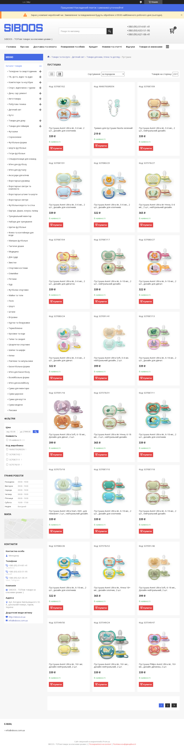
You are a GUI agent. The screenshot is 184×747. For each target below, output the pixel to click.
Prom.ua (106, 741)
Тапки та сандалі (17, 339)
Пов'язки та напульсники (21, 361)
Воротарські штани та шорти (23, 194)
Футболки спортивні (18, 289)
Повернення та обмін (73, 46)
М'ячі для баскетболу (19, 372)
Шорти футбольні (17, 148)
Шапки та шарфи (17, 350)
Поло (11, 300)
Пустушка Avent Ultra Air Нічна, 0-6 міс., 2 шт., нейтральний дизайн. (157, 205)
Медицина (14, 251)
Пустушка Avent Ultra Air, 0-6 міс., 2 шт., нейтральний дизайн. (157, 129)
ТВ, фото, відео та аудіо (21, 76)
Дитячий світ (78, 57)
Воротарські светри (18, 199)
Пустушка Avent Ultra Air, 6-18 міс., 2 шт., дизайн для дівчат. (157, 282)
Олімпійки (13, 273)
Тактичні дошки (16, 246)
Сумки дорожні (16, 393)
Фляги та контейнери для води (21, 234)
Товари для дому (17, 120)
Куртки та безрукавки (19, 322)
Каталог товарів (14, 65)
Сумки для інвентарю (19, 388)
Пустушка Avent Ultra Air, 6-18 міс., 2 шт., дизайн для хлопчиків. (157, 435)
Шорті (12, 306)
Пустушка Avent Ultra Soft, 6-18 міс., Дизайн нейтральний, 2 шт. (157, 588)
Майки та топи (16, 295)
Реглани (13, 279)
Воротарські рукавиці (19, 180)
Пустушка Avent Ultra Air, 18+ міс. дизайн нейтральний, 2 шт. (66, 665)
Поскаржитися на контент (100, 744)
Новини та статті (112, 46)
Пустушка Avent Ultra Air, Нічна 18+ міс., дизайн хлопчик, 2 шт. (112, 588)
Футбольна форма (18, 142)
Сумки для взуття (17, 399)
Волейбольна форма (19, 377)
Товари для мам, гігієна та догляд (103, 57)
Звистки (12, 262)
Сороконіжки (15, 137)
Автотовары (15, 98)
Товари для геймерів (19, 126)
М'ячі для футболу (18, 164)
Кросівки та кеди (17, 333)
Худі (10, 284)
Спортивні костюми (18, 268)
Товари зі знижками (150, 46)
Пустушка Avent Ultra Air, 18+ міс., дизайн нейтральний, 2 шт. (111, 665)
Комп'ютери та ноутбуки (21, 82)
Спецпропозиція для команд (22, 158)
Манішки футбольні (18, 240)
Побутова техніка (17, 104)
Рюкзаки (13, 410)
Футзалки (13, 131)
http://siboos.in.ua (17, 617)
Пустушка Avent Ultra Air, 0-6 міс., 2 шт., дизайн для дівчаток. (67, 282)
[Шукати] (110, 31)
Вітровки (13, 317)
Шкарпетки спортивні (19, 344)
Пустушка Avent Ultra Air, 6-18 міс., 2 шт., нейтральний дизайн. (112, 282)
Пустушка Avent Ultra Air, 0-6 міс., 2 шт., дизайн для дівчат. (67, 359)
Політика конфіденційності (124, 744)
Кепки (11, 355)
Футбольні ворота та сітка (22, 205)
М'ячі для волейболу (19, 382)
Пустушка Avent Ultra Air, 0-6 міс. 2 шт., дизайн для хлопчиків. (66, 129)
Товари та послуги (60, 57)
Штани (12, 311)
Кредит (93, 46)
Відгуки (130, 46)
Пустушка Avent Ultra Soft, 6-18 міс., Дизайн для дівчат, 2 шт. (67, 435)
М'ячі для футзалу (17, 169)
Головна (11, 46)
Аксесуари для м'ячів (19, 175)
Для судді (13, 257)
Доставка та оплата (44, 46)
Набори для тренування (20, 221)
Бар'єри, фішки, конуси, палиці (23, 210)
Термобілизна (15, 328)
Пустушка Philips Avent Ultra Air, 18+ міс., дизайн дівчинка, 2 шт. (157, 665)
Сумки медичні (16, 404)
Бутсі (11, 115)
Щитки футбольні (17, 227)
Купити (57, 148)
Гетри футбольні (17, 153)
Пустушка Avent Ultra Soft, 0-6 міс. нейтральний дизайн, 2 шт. (111, 359)
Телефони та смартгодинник (23, 71)
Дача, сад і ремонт (18, 93)
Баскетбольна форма (19, 366)
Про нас (24, 46)
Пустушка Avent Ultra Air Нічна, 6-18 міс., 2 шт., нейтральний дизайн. (112, 435)
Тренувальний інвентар (20, 216)
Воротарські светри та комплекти (20, 187)
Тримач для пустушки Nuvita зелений (113, 128)
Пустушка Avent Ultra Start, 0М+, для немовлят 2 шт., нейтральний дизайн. (68, 512)
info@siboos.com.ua (18, 620)
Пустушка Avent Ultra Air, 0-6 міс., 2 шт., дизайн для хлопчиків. (67, 205)
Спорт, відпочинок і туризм (22, 87)
